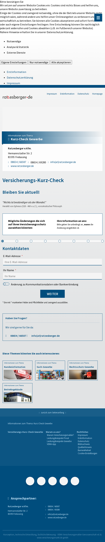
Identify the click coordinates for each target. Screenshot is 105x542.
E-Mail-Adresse (12, 256)
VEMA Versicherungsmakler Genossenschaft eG (78, 534)
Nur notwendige (39, 62)
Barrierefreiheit (84, 450)
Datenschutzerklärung (20, 77)
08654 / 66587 (18, 335)
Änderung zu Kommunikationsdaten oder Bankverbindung (40, 284)
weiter (52, 294)
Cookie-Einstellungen (87, 453)
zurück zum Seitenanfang (52, 412)
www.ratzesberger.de (57, 517)
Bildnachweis (84, 444)
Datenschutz (83, 93)
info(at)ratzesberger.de (45, 335)
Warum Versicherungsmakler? (60, 435)
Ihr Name (8, 270)
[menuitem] (25, 443)
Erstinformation (16, 72)
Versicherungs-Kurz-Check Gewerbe (25, 432)
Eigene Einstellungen (13, 62)
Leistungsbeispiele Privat (58, 438)
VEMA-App (51, 444)
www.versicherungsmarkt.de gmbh (52, 537)
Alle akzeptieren (61, 62)
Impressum (13, 83)
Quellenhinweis (85, 447)
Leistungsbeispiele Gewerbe (59, 441)
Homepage (97, 93)
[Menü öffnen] (98, 17)
